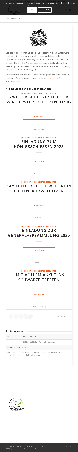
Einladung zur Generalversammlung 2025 (39, 233)
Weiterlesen (39, 117)
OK (32, 10)
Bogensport (26, 93)
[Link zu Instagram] (70, 446)
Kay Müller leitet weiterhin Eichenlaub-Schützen (39, 188)
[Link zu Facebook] (66, 446)
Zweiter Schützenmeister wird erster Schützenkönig (39, 99)
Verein (54, 93)
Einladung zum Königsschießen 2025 (39, 144)
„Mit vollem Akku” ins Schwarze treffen (39, 277)
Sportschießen (13, 18)
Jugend (35, 93)
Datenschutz (45, 10)
